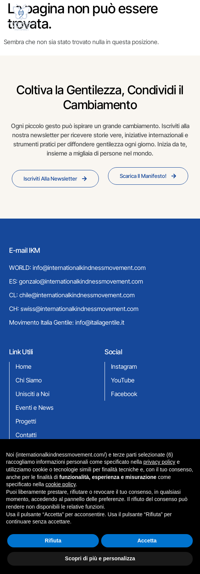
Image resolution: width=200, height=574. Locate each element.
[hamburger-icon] (182, 18)
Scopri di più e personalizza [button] (100, 558)
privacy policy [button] (159, 462)
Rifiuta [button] (53, 541)
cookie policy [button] (61, 484)
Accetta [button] (147, 541)
